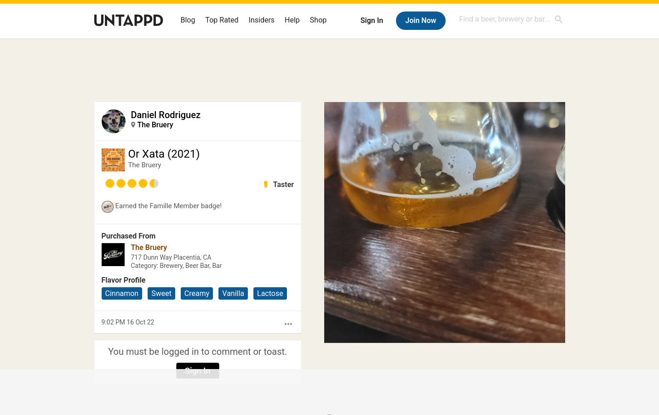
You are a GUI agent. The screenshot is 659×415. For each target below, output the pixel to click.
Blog (188, 20)
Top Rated (221, 20)
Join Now (420, 20)
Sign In (372, 20)
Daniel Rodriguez (166, 114)
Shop (318, 20)
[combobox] (511, 19)
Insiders (262, 20)
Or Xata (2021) (164, 153)
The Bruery (155, 124)
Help (292, 20)
